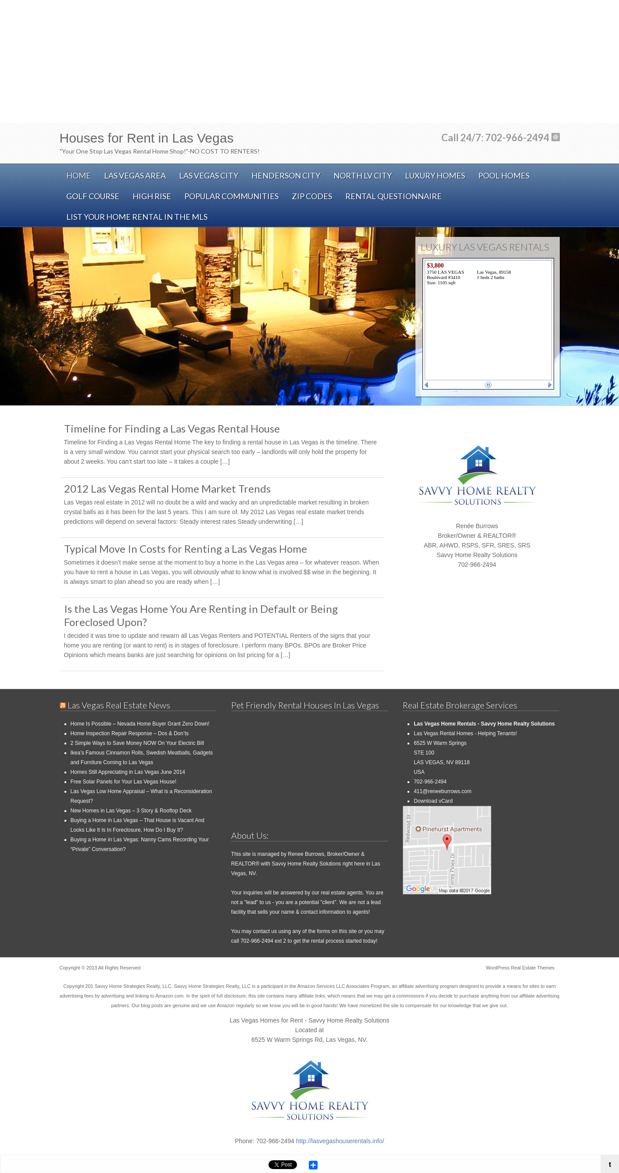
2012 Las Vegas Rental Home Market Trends (167, 488)
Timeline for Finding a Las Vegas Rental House (172, 428)
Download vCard (433, 801)
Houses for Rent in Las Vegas (147, 138)
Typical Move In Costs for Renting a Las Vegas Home (185, 548)
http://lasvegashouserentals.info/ (340, 1140)
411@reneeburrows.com (443, 791)
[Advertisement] (310, 61)
